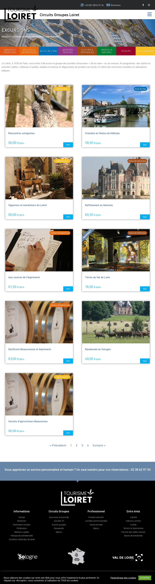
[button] (68, 144)
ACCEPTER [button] (144, 578)
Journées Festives (68, 51)
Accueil (6, 36)
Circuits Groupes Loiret (59, 14)
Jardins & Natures (106, 51)
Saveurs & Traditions (9, 51)
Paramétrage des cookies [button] (123, 577)
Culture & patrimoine (87, 51)
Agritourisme (145, 50)
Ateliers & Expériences (29, 51)
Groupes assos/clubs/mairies (28, 36)
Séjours (126, 50)
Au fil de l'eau (48, 50)
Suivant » (99, 445)
